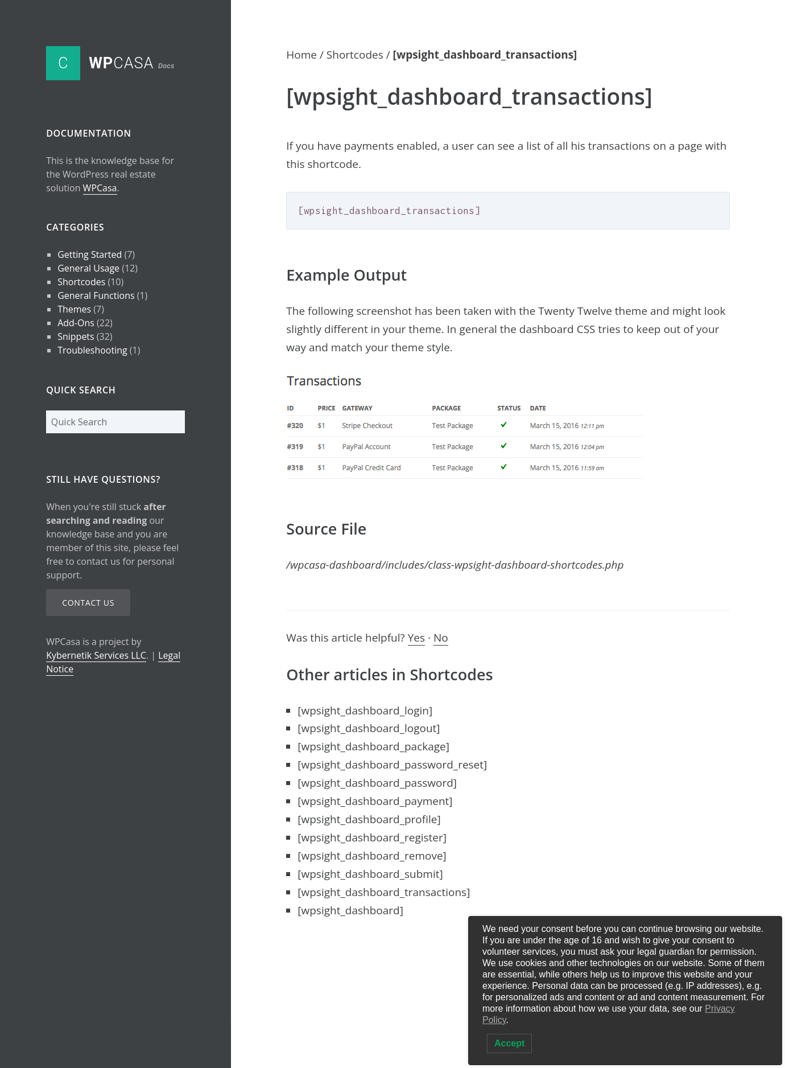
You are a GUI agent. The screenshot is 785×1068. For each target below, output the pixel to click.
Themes (74, 309)
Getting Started (89, 254)
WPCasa (100, 188)
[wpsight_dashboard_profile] (369, 819)
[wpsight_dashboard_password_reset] (392, 764)
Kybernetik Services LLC (96, 655)
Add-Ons (75, 323)
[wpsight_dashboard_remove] (372, 855)
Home (301, 54)
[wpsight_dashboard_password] (377, 782)
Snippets (75, 336)
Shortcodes (81, 282)
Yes (416, 637)
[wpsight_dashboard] (350, 910)
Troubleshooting (92, 350)
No (440, 637)
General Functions (95, 295)
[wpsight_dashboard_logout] (369, 728)
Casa (131, 63)
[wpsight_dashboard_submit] (370, 873)
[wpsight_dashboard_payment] (375, 801)
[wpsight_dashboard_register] (372, 837)
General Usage (88, 268)
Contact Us (88, 602)
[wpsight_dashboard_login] (365, 710)
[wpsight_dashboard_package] (373, 746)
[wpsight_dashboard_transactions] (384, 892)
